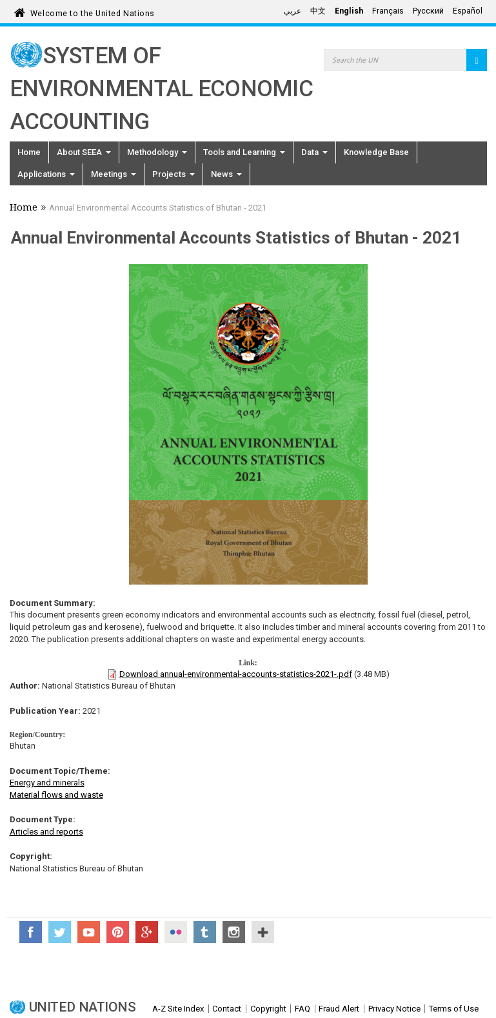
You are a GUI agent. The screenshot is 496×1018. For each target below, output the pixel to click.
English (349, 11)
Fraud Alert (339, 1008)
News (226, 174)
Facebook (30, 932)
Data (314, 152)
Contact (226, 1008)
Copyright (268, 1008)
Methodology (157, 152)
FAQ (302, 1008)
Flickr (175, 932)
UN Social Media (263, 932)
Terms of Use (454, 1008)
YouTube (88, 932)
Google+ (146, 932)
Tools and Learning (244, 152)
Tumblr (204, 932)
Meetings (113, 174)
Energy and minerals (47, 782)
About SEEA (84, 152)
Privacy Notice (394, 1008)
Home (29, 152)
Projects (173, 174)
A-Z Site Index (178, 1008)
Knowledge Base (376, 152)
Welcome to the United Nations (92, 11)
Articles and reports (46, 831)
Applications (46, 174)
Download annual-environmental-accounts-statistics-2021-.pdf (235, 674)
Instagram (234, 932)
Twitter (59, 932)
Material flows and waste (56, 795)
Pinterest (117, 932)
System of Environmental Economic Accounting (161, 89)
